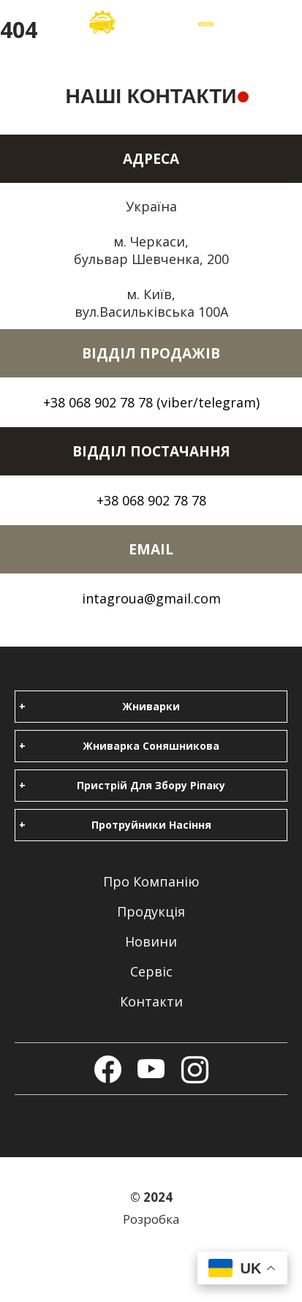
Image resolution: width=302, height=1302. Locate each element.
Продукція (151, 911)
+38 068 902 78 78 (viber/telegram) (151, 402)
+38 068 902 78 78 (151, 500)
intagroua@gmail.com (151, 598)
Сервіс (151, 971)
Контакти (151, 1001)
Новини (151, 941)
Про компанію (151, 881)
